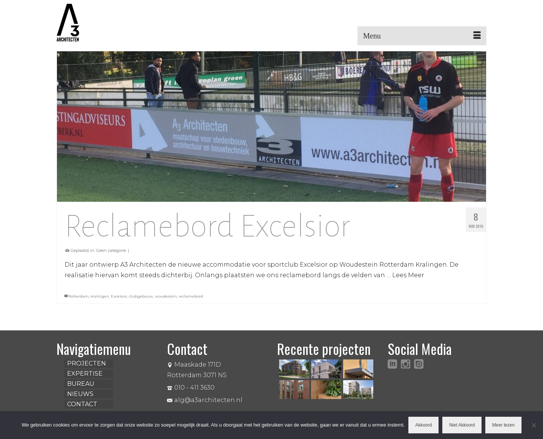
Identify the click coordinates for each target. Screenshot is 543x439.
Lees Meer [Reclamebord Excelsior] (408, 275)
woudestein (166, 296)
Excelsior (119, 296)
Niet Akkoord (462, 425)
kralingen (99, 296)
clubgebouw (141, 296)
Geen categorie (111, 250)
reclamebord (191, 296)
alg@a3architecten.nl (204, 400)
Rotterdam (78, 296)
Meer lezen (503, 425)
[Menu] (421, 35)
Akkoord (423, 425)
